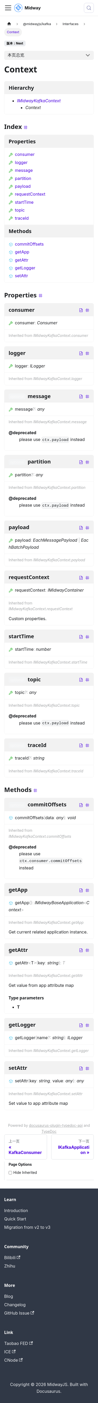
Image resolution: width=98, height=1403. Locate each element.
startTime (21, 202)
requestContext (27, 194)
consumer (21, 154)
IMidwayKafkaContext (39, 100)
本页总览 (16, 55)
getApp (19, 251)
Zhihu (9, 1266)
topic (17, 210)
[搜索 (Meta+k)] (89, 8)
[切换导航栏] (8, 8)
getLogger (22, 267)
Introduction (16, 1210)
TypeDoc (49, 1131)
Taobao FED (18, 1343)
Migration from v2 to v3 (27, 1227)
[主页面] (9, 24)
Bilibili (12, 1257)
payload (20, 186)
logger (18, 162)
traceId (19, 218)
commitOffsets (26, 244)
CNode (13, 1360)
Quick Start (15, 1218)
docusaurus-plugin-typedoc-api (56, 1125)
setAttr (18, 275)
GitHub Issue (19, 1313)
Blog (8, 1296)
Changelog (15, 1304)
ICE (10, 1351)
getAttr (18, 260)
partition (20, 178)
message (21, 170)
